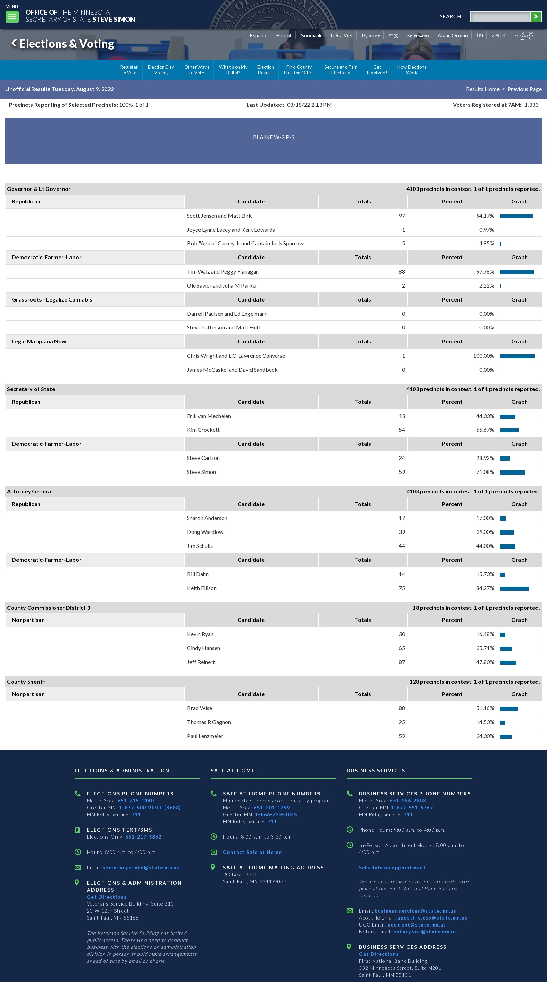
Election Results (265, 69)
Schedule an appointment (392, 867)
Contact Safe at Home (252, 852)
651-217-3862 (143, 837)
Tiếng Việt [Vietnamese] (341, 35)
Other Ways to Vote (197, 69)
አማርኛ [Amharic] (499, 35)
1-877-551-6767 (412, 807)
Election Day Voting (161, 69)
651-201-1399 (272, 807)
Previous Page (525, 88)
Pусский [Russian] (371, 35)
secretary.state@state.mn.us (140, 867)
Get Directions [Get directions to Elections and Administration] (107, 897)
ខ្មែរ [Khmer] (480, 35)
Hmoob (284, 35)
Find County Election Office (299, 69)
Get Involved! (377, 69)
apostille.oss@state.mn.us (431, 918)
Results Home (483, 88)
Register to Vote (129, 69)
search (451, 16)
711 (136, 814)
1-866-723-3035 (276, 814)
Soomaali (311, 35)
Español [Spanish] (259, 35)
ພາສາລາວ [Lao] (418, 35)
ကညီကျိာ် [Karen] (524, 35)
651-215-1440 (136, 800)
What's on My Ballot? (233, 69)
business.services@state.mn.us (414, 911)
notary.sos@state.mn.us (424, 932)
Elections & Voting (61, 43)
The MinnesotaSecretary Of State (80, 15)
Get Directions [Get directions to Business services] (379, 954)
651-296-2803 (408, 800)
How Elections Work (412, 69)
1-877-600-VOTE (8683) (150, 807)
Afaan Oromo (452, 35)
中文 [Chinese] (394, 35)
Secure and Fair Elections (340, 69)
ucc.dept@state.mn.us (416, 925)
